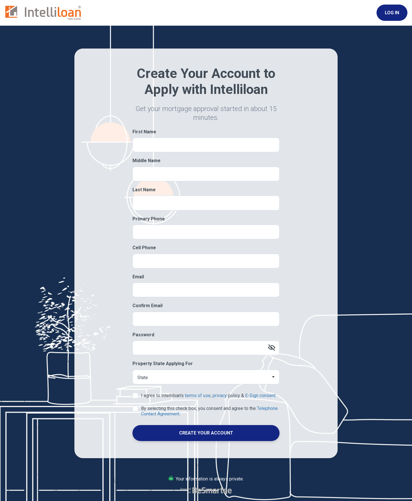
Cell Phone (144, 247)
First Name (144, 131)
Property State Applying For (162, 363)
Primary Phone (148, 219)
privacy (220, 395)
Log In (392, 12)
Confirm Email (147, 305)
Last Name (144, 189)
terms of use (198, 395)
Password (143, 334)
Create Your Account (206, 433)
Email (138, 276)
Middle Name (146, 160)
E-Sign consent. (260, 395)
